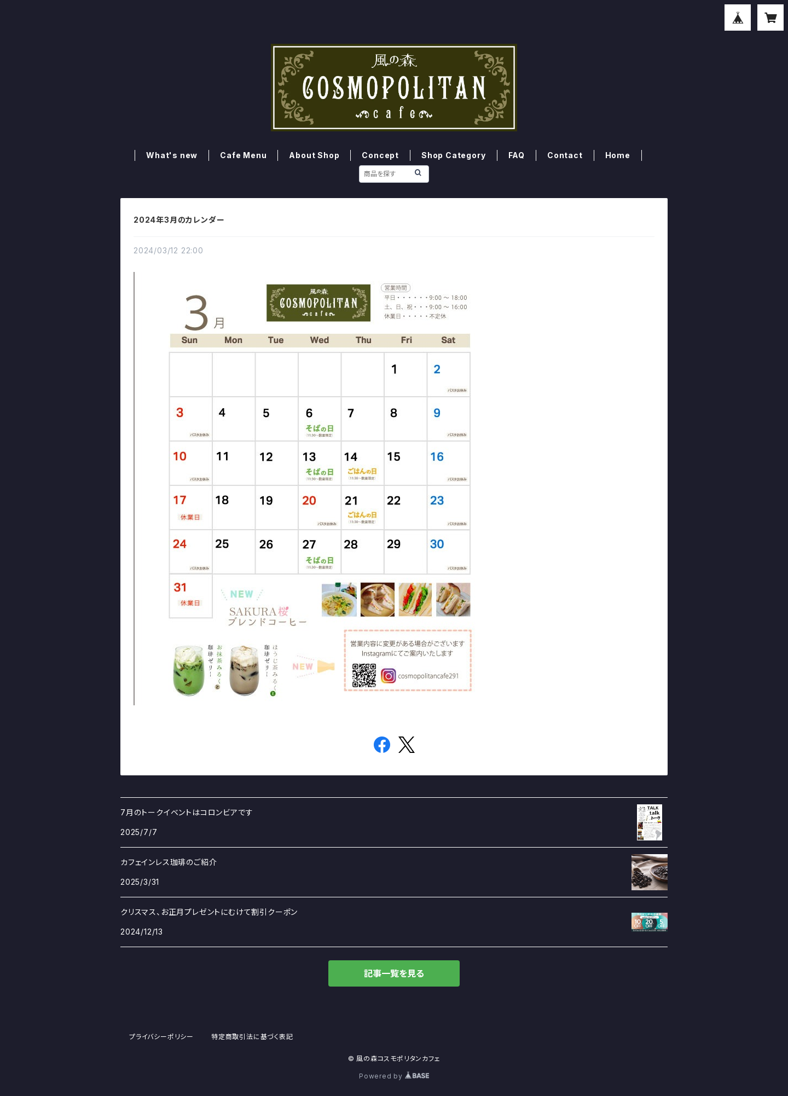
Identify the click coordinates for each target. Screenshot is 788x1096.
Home (617, 155)
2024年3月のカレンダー (179, 219)
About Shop (314, 155)
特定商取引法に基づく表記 (252, 1037)
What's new (172, 155)
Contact (565, 155)
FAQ (516, 155)
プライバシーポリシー (161, 1037)
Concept (380, 155)
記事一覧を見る (394, 973)
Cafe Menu (243, 155)
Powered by (394, 1076)
